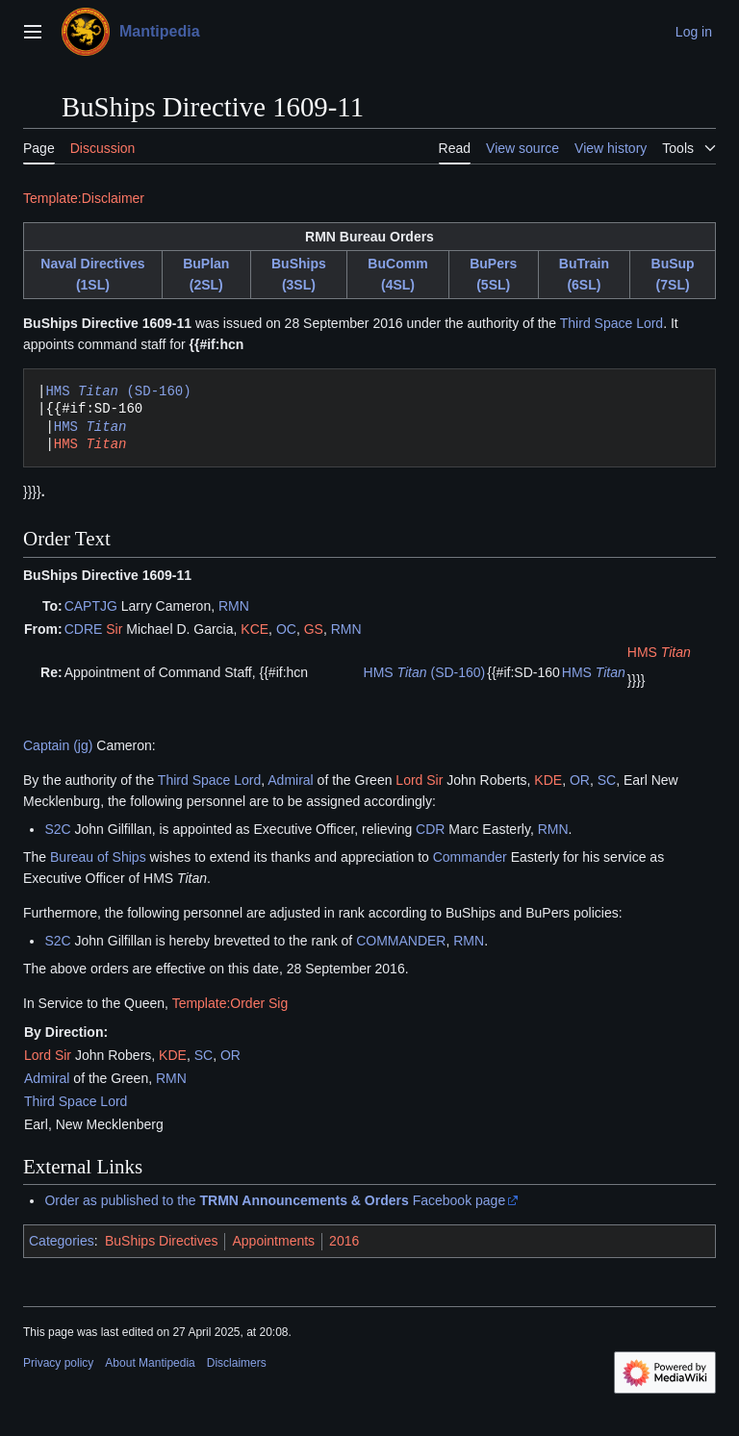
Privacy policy (58, 1363)
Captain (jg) (57, 745)
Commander (470, 857)
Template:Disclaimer (83, 198)
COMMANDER (401, 940)
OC (286, 629)
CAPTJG (90, 606)
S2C (57, 829)
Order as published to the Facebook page (274, 1200)
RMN (233, 606)
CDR (430, 829)
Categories (61, 1240)
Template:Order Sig (230, 1003)
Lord (408, 780)
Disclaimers (237, 1363)
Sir (114, 629)
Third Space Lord (611, 323)
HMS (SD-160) (118, 391)
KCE (254, 629)
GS (313, 629)
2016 (344, 1240)
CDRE (83, 629)
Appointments (273, 1240)
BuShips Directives (161, 1240)
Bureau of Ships (98, 857)
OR (580, 780)
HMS (90, 426)
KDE (548, 780)
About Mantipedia (149, 1363)
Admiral (290, 780)
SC (607, 780)
